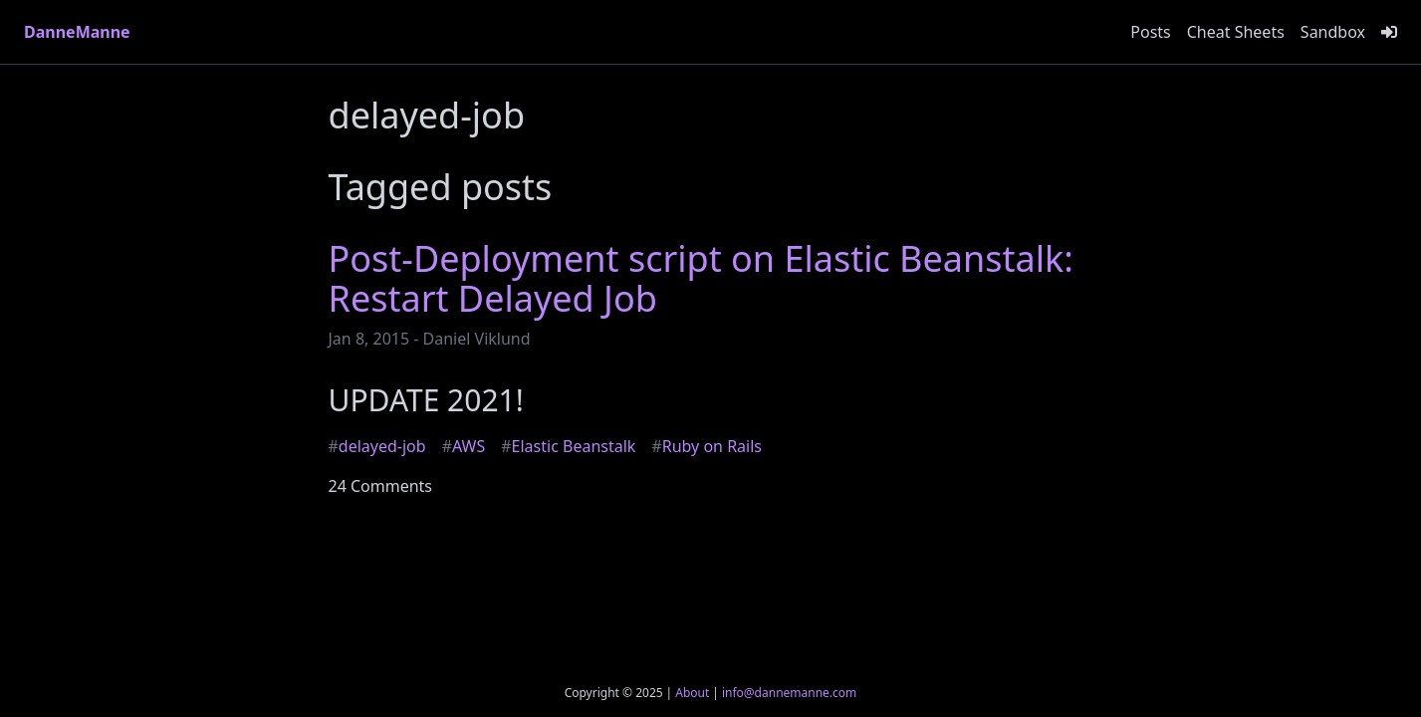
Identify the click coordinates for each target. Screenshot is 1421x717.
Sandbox (1333, 32)
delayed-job (377, 446)
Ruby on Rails (706, 446)
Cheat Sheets (1236, 32)
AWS (464, 446)
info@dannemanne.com (789, 692)
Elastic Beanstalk (568, 446)
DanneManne (77, 32)
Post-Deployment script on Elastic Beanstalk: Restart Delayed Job (701, 278)
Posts (1150, 32)
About (692, 692)
